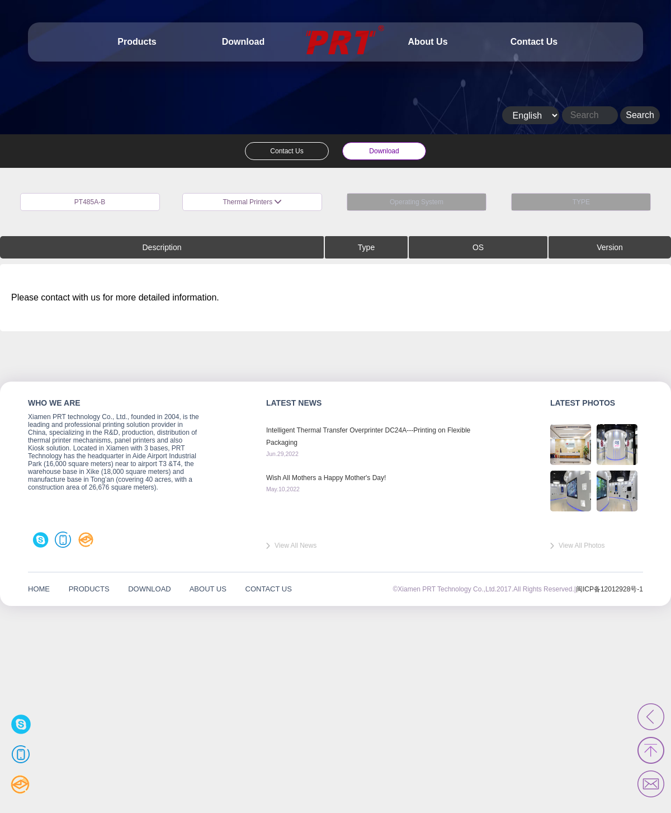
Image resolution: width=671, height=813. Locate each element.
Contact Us (534, 41)
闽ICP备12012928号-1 (609, 589)
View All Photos (582, 545)
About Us (427, 41)
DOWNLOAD (149, 589)
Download (243, 41)
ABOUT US (208, 589)
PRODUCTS (89, 589)
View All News (295, 545)
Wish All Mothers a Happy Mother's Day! (326, 478)
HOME (39, 589)
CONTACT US (268, 589)
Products (136, 41)
